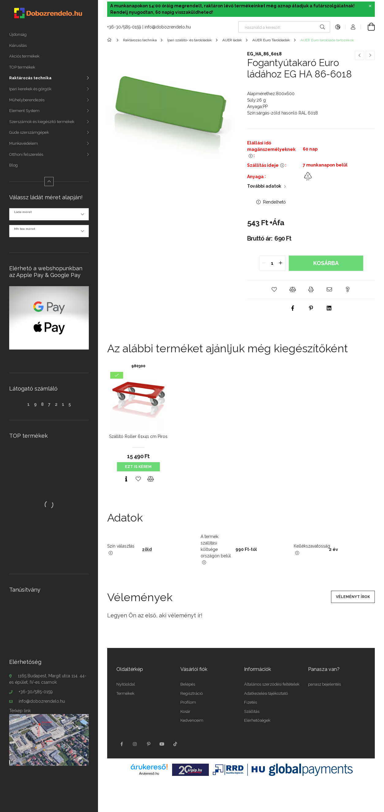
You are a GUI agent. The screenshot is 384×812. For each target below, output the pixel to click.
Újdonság (18, 34)
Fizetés (250, 702)
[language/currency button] (337, 26)
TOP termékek (22, 67)
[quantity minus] (264, 263)
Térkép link (20, 710)
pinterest (148, 744)
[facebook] (293, 308)
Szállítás (251, 711)
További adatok (264, 186)
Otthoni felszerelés (26, 154)
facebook (121, 744)
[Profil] (353, 26)
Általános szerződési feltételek (271, 684)
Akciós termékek (24, 56)
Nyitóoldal (125, 684)
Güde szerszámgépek (29, 132)
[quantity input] (272, 263)
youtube (162, 744)
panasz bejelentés (324, 684)
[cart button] (368, 26)
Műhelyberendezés (26, 100)
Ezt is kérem (138, 467)
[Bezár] (370, 6)
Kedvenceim (191, 720)
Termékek (125, 693)
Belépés (187, 684)
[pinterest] (311, 308)
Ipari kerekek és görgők (30, 89)
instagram (135, 744)
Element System (24, 110)
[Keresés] (322, 26)
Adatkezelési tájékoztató (266, 693)
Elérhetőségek (257, 720)
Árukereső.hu (149, 773)
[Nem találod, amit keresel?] (284, 26)
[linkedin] (329, 308)
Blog (13, 165)
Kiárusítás (18, 45)
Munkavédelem (23, 143)
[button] (274, 289)
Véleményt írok (353, 597)
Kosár (185, 711)
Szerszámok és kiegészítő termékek (41, 121)
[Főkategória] (110, 40)
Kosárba (326, 263)
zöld (147, 549)
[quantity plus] (280, 263)
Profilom (188, 702)
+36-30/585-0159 (36, 691)
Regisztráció (191, 693)
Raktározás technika (30, 78)
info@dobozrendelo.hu (42, 701)
